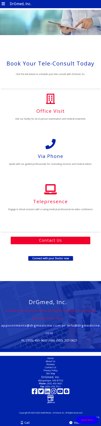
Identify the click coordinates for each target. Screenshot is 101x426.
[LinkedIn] (48, 392)
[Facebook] (35, 392)
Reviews (50, 364)
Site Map (50, 373)
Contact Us (50, 367)
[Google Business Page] (50, 397)
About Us (50, 361)
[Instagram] (54, 392)
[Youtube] (60, 392)
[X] (41, 392)
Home (50, 358)
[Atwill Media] (53, 409)
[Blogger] (66, 392)
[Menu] (3, 4)
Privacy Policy (50, 370)
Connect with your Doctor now (50, 258)
